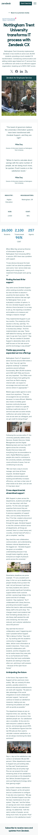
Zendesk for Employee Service (19, 78)
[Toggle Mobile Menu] (35, 3)
